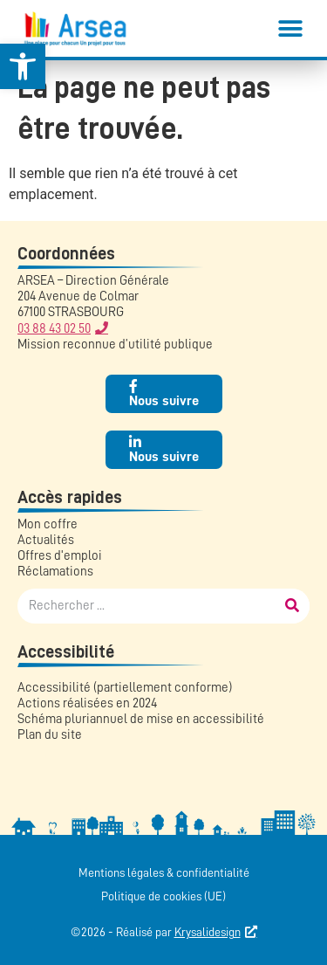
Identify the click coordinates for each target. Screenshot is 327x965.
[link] (22, 66)
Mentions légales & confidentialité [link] (163, 872)
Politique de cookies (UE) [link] (163, 896)
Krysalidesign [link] (207, 932)
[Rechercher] (292, 606)
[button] (290, 28)
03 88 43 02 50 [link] (54, 328)
